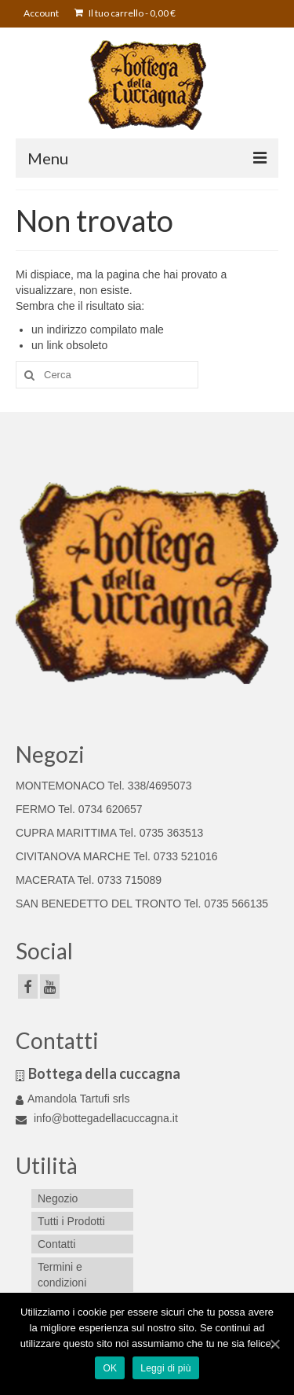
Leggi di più (165, 1368)
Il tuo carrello (125, 13)
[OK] (274, 1344)
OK (110, 1368)
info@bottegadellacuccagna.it (97, 1118)
